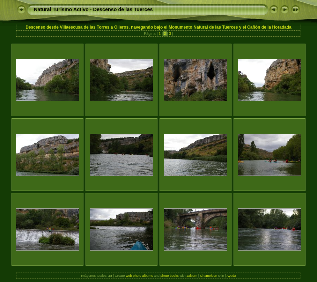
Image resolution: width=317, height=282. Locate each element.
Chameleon (208, 275)
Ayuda (231, 275)
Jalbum (191, 275)
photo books (170, 275)
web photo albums (139, 275)
